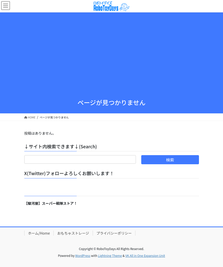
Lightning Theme (110, 255)
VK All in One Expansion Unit (145, 255)
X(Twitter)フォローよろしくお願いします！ (69, 173)
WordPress (82, 255)
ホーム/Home (39, 233)
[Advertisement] (111, 56)
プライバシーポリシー (114, 233)
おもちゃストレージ (73, 233)
